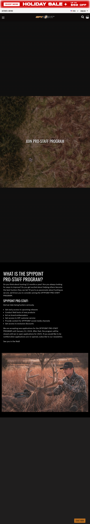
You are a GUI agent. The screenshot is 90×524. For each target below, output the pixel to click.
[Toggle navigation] (3, 17)
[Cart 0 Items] (87, 17)
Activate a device (7, 11)
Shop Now (11, 4)
